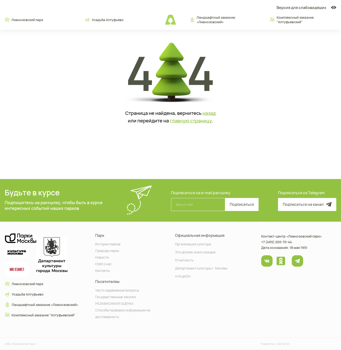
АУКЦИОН (183, 276)
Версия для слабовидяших (306, 7)
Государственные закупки (115, 297)
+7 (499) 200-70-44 (276, 242)
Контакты (102, 270)
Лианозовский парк (24, 19)
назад (209, 113)
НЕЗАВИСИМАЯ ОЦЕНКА (114, 303)
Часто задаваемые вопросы (117, 290)
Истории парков (108, 244)
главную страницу (191, 121)
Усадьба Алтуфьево (104, 19)
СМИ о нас (103, 264)
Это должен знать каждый (195, 252)
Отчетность (184, 260)
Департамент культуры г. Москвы (201, 268)
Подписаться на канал (307, 204)
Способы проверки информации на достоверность (122, 313)
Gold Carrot (282, 344)
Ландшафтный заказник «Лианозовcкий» (212, 19)
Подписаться (242, 204)
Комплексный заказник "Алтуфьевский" (292, 19)
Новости (102, 257)
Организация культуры (193, 244)
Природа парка (107, 250)
